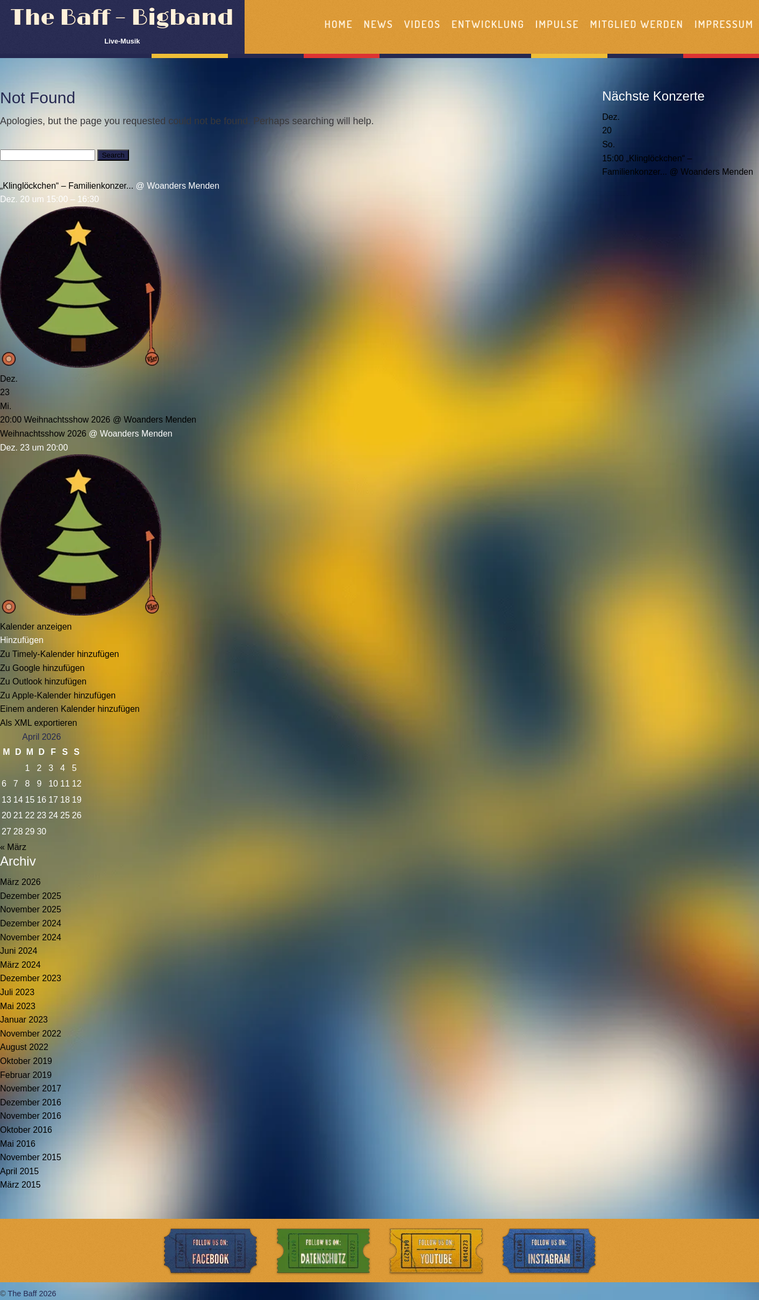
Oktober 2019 (26, 1061)
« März (13, 847)
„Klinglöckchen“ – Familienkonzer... (66, 185)
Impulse (557, 24)
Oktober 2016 (26, 1129)
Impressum (724, 24)
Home (338, 24)
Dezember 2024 (30, 923)
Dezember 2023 (30, 978)
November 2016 (30, 1115)
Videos (422, 24)
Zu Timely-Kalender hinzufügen (59, 654)
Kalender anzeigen (35, 626)
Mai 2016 (17, 1143)
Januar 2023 (24, 1019)
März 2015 (20, 1184)
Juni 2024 (18, 950)
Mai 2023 (17, 1006)
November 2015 (30, 1157)
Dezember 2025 (30, 896)
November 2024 (30, 937)
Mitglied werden (637, 24)
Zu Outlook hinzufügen (43, 681)
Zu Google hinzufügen (42, 668)
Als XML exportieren (38, 722)
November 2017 (30, 1088)
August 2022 (24, 1047)
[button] (22, 640)
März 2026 (20, 882)
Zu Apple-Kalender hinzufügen (58, 695)
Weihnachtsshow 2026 (43, 433)
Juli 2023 (17, 992)
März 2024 (20, 964)
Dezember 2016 (30, 1102)
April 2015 (19, 1171)
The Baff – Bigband (122, 18)
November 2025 (30, 909)
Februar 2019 (26, 1075)
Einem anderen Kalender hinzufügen (70, 708)
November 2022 (30, 1033)
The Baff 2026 (32, 1293)
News (378, 24)
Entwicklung (488, 24)
